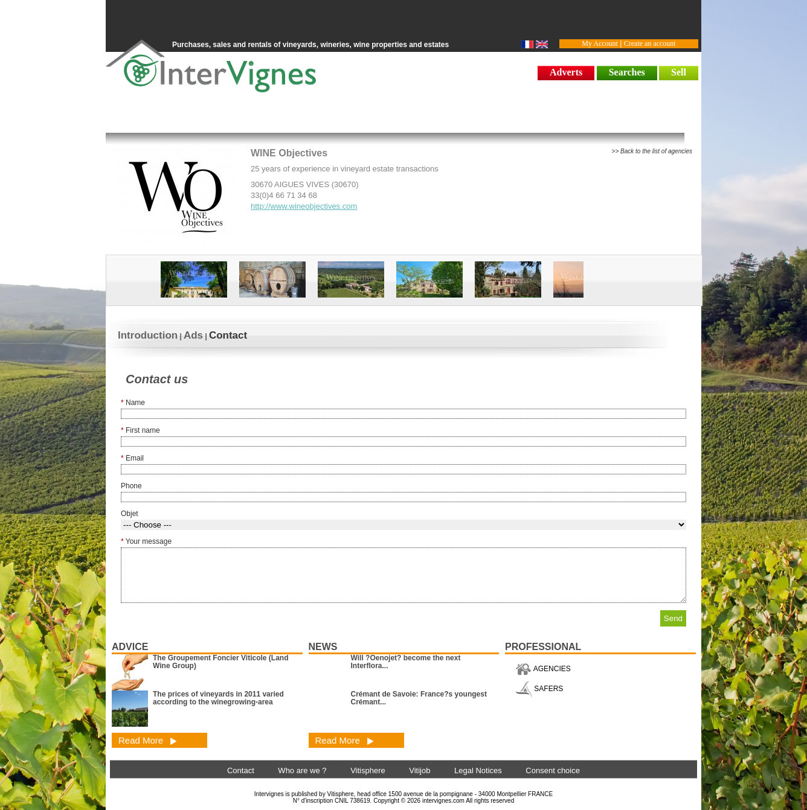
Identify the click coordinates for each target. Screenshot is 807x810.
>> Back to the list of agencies (652, 151)
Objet (129, 513)
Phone (131, 486)
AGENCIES (543, 669)
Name (133, 402)
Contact (228, 335)
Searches (627, 72)
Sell (678, 72)
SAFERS (539, 688)
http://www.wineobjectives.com (304, 206)
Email (132, 458)
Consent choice (553, 770)
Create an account (650, 43)
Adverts (566, 72)
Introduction (148, 335)
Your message (146, 541)
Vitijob (419, 770)
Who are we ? (302, 770)
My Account (600, 43)
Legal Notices (478, 770)
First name (140, 430)
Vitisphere (367, 770)
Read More (147, 740)
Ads (193, 335)
